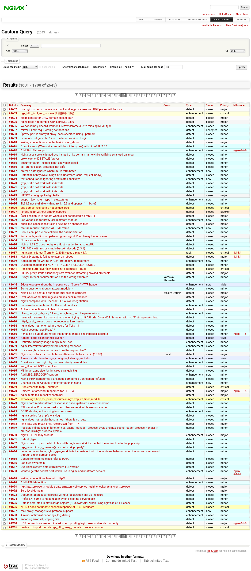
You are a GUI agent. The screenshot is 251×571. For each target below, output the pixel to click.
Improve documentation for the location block (49, 305)
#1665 (13, 370)
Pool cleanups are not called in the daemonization (51, 232)
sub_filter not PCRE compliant (39, 366)
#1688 (13, 471)
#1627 (13, 211)
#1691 (13, 486)
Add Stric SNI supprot (34, 150)
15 (113, 95)
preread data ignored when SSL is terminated (48, 171)
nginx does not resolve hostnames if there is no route (53, 419)
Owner (167, 105)
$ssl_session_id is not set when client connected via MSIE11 (58, 216)
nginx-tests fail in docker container (42, 395)
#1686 (13, 463)
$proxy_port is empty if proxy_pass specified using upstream (58, 134)
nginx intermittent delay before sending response (51, 346)
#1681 (13, 439)
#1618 (13, 175)
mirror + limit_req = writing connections (45, 130)
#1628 (13, 216)
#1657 (13, 337)
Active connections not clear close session (47, 309)
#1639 (13, 261)
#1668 (13, 382)
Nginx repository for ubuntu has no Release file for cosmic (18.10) (61, 354)
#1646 (13, 293)
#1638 (13, 256)
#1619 (13, 179)
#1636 (13, 248)
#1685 (13, 458)
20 (138, 95)
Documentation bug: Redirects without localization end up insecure (62, 494)
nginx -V (127, 66)
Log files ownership (33, 463)
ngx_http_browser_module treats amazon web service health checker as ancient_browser (76, 486)
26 (168, 95)
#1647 (13, 297)
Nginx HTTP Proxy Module (37, 435)
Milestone (239, 105)
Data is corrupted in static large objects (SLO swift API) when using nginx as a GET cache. (76, 503)
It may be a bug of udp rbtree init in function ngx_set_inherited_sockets (64, 333)
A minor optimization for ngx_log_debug (45, 515)
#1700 (13, 523)
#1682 (13, 443)
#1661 (13, 354)
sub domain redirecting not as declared (45, 207)
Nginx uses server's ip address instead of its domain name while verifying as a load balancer (77, 154)
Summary (26, 105)
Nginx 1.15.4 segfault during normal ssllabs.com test (53, 293)
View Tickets (222, 19)
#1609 (13, 138)
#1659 (13, 346)
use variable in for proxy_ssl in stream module (49, 220)
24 (158, 95)
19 (133, 95)
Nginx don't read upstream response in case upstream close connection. (65, 403)
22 (148, 95)
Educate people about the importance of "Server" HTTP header (59, 284)
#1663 (13, 362)
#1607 (13, 130)
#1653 (13, 321)
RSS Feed (92, 560)
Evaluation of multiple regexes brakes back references (54, 297)
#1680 (13, 435)
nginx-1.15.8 (237, 472)
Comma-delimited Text (121, 560)
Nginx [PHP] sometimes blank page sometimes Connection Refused (63, 378)
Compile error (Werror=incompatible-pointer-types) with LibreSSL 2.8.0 (64, 146)
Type (188, 105)
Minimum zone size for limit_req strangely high (49, 370)
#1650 (13, 309)
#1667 (13, 378)
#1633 (13, 236)
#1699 (13, 519)
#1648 (13, 301)
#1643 (13, 277)
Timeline (156, 19)
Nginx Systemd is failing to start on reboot (47, 256)
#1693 (13, 494)
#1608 (13, 134)
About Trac (242, 14)
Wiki (141, 19)
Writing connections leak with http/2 (43, 478)
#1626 (13, 207)
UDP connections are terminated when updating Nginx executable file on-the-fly (69, 523)
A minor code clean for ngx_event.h (42, 337)
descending (48, 66)
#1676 (13, 415)
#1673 (13, 403)
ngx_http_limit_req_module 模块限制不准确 (47, 113)
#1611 (13, 146)
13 (103, 95)
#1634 (13, 240)
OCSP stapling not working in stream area (46, 411)
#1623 (13, 195)
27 (173, 95)
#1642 (13, 273)
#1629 (13, 220)
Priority (224, 105)
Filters (13, 38)
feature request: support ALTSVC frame (45, 228)
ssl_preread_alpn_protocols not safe (43, 166)
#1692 (13, 490)
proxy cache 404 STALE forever (40, 158)
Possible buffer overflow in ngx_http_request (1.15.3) (53, 269)
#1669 (13, 387)
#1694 (13, 498)
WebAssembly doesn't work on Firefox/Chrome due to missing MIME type (66, 126)
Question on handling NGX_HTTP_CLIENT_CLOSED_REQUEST (59, 265)
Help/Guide (225, 14)
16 (118, 95)
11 (93, 95)
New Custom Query (237, 25)
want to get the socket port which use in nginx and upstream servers (63, 471)
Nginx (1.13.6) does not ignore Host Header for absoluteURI (57, 244)
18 (128, 95)
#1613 (13, 154)
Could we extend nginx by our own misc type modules (54, 362)
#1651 (13, 313)
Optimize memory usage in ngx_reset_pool (47, 342)
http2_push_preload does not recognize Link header (53, 321)
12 (98, 95)
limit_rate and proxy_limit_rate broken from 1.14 (50, 423)
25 (163, 95)
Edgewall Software (39, 568)
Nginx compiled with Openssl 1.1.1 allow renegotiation (54, 301)
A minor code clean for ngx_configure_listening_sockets (55, 358)
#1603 (13, 113)
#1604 (13, 117)
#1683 (13, 447)
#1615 (13, 162)
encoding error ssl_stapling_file (40, 519)
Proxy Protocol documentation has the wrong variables (54, 277)
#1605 (13, 122)
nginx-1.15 (240, 150)
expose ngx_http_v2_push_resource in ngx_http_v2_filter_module (60, 399)
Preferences (208, 14)
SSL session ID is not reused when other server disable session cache (64, 407)
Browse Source (197, 19)
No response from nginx (36, 240)
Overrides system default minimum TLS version (50, 467)
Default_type (28, 439)
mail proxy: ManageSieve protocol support (47, 511)
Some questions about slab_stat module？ (47, 288)
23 (153, 95)
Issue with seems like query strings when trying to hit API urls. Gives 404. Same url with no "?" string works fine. (89, 317)
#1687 (13, 467)
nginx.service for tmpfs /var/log (40, 415)
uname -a (114, 66)
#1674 (13, 407)
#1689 (13, 478)
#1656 (13, 333)
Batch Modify (17, 545)
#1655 (13, 329)
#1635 (13, 244)
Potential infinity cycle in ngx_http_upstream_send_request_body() (61, 175)
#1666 (13, 374)
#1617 (13, 171)
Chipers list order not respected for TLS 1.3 (47, 391)
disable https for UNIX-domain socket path (47, 117)
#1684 (13, 451)
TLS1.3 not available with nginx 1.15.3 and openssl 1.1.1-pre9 (58, 203)
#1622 (13, 191)
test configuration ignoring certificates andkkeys (50, 179)
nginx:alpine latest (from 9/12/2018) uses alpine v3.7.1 (55, 252)
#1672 (13, 399)
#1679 (13, 427)
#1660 (13, 350)
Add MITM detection (33, 482)
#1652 (13, 317)
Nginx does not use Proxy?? (38, 329)
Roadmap (175, 19)
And (8, 50)
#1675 (13, 411)
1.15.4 (237, 252)
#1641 (13, 269)
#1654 (13, 325)
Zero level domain (32, 490)
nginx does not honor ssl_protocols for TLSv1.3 (50, 325)
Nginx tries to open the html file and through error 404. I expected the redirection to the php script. (81, 443)
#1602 (13, 109)
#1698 (13, 515)
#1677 (13, 419)
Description (98, 66)
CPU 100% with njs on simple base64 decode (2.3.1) (53, 248)
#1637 (13, 252)
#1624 (13, 199)
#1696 (13, 507)
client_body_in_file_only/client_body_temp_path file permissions (60, 313)
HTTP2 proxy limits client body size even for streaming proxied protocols (65, 273)
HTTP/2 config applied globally (40, 195)
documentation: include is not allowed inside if (49, 162)
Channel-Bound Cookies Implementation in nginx (51, 382)
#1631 (13, 228)
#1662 (13, 358)
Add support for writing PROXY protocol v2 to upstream (55, 261)
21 (143, 95)
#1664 (13, 366)
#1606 (13, 126)
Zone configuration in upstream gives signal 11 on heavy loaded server (64, 236)
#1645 (13, 288)
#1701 (13, 527)
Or (227, 50)
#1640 (13, 265)
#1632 (13, 232)
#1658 (13, 342)
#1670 (13, 391)
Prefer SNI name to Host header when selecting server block (58, 498)
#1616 (13, 166)
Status (209, 105)
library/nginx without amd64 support (43, 211)
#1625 (13, 203)
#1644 (13, 284)
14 (108, 95)
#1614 (13, 158)
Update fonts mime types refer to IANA (45, 458)
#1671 (13, 395)
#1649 (13, 305)
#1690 (13, 482)
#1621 (13, 187)
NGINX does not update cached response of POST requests (57, 507)
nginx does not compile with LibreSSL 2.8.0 (47, 122)
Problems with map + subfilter (39, 387)
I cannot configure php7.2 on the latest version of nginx (55, 138)
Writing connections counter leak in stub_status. (50, 142)
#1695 (13, 503)
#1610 (13, 142)
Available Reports (212, 25)
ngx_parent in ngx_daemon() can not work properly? (53, 447)
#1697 (13, 511)
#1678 (13, 423)
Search (241, 19)
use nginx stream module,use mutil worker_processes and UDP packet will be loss (71, 109)
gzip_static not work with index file (42, 183)
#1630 (13, 224)
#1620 (13, 183)
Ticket (24, 45)
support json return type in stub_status (44, 199)
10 (88, 95)
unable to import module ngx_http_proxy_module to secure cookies (62, 527)
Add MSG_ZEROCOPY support (39, 374)
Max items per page (152, 66)
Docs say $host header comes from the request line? (53, 350)
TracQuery (212, 550)
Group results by (12, 66)
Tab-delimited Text (156, 560)
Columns (13, 61)
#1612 (13, 150)
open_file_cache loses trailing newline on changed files (54, 224)
